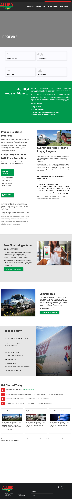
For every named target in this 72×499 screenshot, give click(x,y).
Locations (30, 1)
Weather (13, 1)
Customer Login (49, 1)
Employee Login (66, 1)
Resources (19, 1)
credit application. (29, 389)
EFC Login (58, 1)
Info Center (64, 6)
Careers (35, 1)
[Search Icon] (70, 6)
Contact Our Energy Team (13, 269)
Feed (44, 6)
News (8, 1)
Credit (24, 1)
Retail (55, 6)
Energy (38, 6)
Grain (50, 6)
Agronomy (30, 6)
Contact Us (41, 1)
